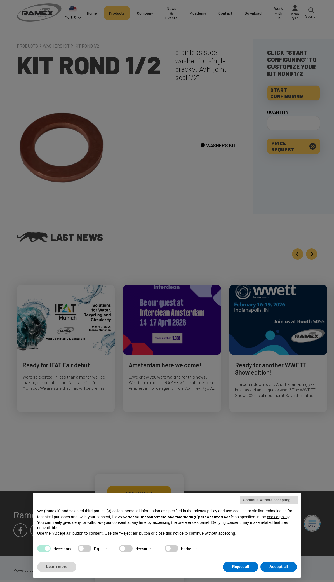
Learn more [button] (56, 566)
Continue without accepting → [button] (269, 500)
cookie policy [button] (278, 517)
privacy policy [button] (205, 511)
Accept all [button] (278, 566)
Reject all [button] (240, 566)
